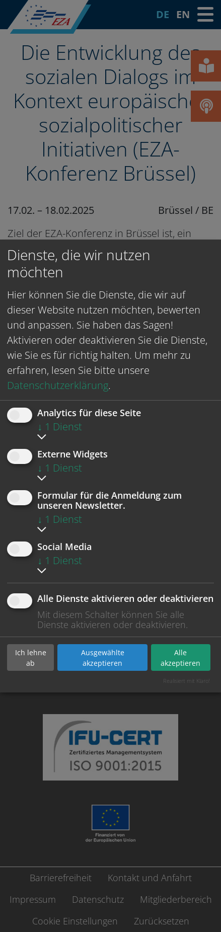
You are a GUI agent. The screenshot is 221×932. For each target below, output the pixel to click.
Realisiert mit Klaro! (186, 680)
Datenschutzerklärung (57, 385)
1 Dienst (59, 426)
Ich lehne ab (30, 658)
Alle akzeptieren (180, 658)
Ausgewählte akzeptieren (102, 658)
